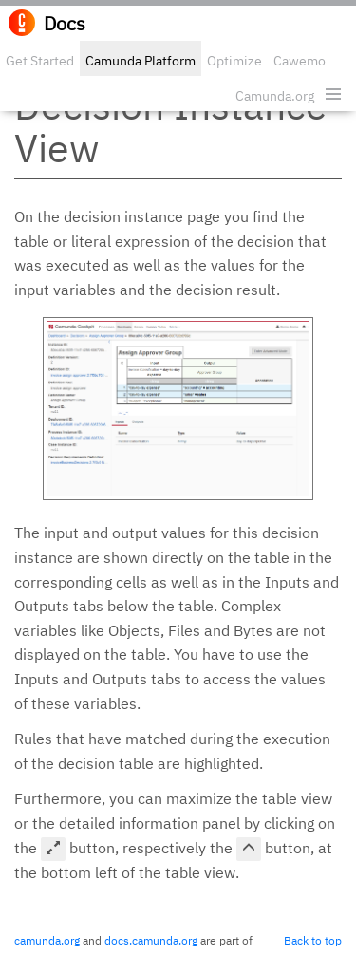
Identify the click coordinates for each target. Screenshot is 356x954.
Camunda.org (274, 95)
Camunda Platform (140, 60)
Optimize (234, 60)
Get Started (40, 60)
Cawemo (299, 60)
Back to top (313, 940)
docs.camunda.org (150, 940)
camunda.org (47, 940)
